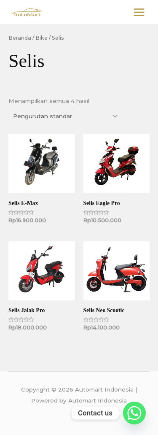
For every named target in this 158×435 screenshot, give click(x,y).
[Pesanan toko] (64, 116)
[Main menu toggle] (139, 12)
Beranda (19, 38)
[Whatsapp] (134, 413)
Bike (41, 38)
